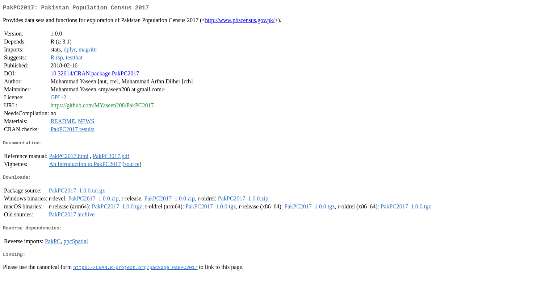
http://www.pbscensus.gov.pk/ (239, 21)
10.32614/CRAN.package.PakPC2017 (94, 75)
